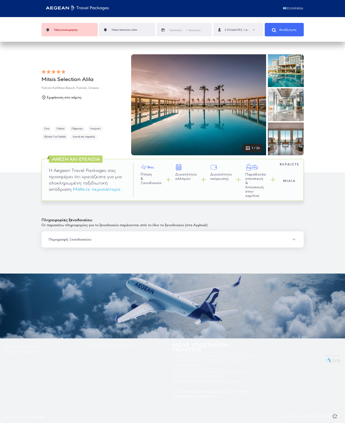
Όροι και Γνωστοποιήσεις (24, 346)
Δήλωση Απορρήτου (20, 352)
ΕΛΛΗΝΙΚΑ (293, 8)
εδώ (213, 396)
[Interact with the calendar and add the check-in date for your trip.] (165, 30)
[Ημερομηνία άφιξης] (195, 30)
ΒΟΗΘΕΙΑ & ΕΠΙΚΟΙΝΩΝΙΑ (111, 346)
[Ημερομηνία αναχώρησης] (177, 30)
